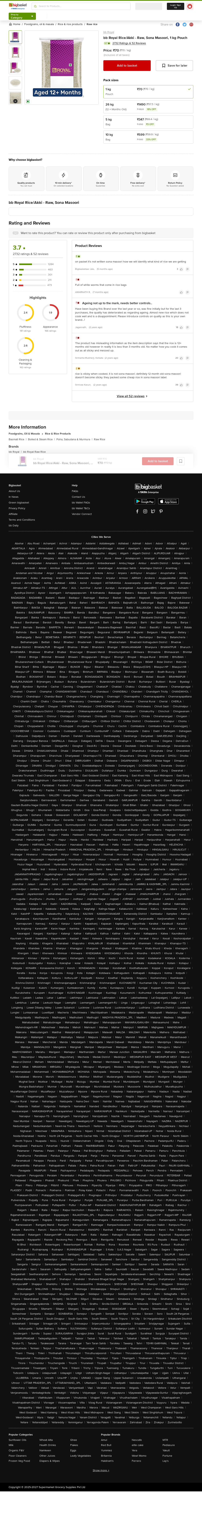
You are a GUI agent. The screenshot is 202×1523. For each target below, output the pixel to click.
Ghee (73, 1440)
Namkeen (45, 1450)
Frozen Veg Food (19, 1461)
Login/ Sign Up (175, 6)
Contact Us (78, 497)
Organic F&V (16, 1450)
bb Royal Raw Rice (34, 451)
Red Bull (106, 1445)
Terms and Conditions (22, 519)
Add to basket (127, 66)
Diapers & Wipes (49, 1461)
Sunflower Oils (17, 1440)
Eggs (73, 1450)
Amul (104, 1440)
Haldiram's (107, 1461)
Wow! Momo (139, 1455)
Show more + (101, 1470)
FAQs (75, 491)
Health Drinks (47, 1445)
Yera (134, 1450)
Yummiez (106, 1450)
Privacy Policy (17, 508)
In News (14, 497)
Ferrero (136, 1461)
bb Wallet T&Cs (81, 508)
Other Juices (47, 1455)
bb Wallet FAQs (81, 502)
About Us (14, 491)
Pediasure (169, 1445)
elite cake (137, 1445)
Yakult (166, 1450)
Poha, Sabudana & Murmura (74, 439)
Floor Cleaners (18, 1455)
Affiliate (13, 514)
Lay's (166, 1461)
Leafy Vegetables (80, 1455)
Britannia (106, 1455)
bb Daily (14, 525)
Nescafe (137, 1440)
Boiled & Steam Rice (41, 439)
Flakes (74, 1445)
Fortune (167, 1455)
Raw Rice (99, 439)
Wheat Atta (46, 1440)
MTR (165, 1440)
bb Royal (108, 32)
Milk (11, 1445)
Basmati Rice (17, 439)
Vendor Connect (82, 514)
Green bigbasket (19, 502)
